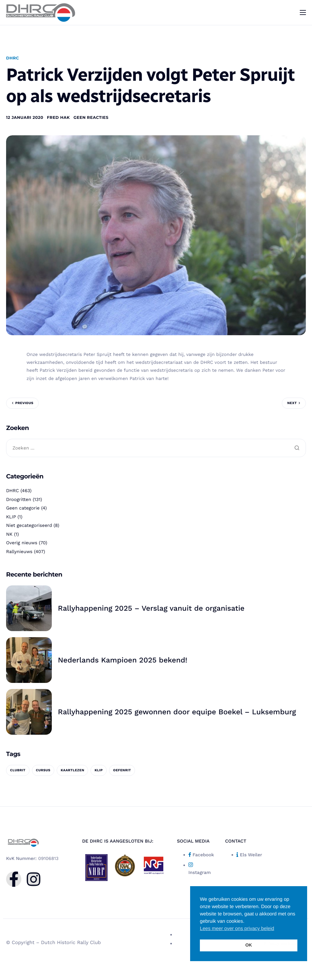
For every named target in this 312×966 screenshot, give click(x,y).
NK (9, 534)
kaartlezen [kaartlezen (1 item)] (72, 770)
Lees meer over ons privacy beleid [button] (237, 928)
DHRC (12, 58)
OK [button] (248, 945)
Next (292, 403)
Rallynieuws (19, 551)
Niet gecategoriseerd (29, 525)
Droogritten (18, 499)
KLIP (11, 517)
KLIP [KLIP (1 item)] (98, 770)
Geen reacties (90, 117)
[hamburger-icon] (303, 12)
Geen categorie (23, 508)
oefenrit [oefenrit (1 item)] (122, 770)
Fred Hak (58, 117)
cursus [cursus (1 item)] (43, 770)
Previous (24, 403)
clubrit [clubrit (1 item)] (18, 770)
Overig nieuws (21, 542)
